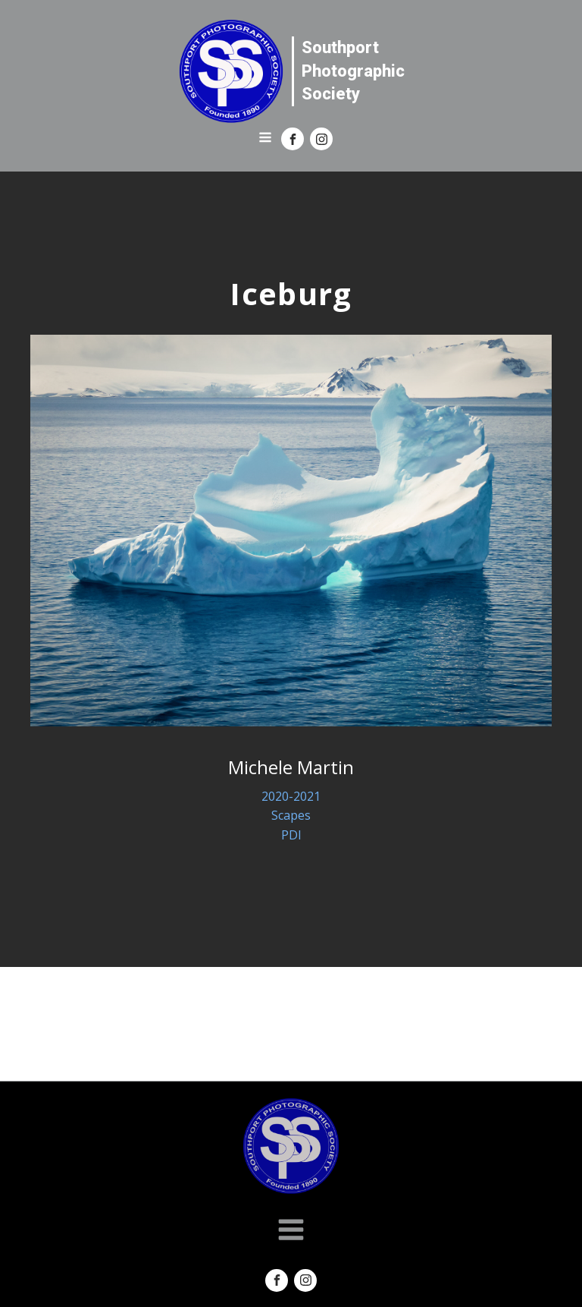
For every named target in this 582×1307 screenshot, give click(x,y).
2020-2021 (291, 796)
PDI (291, 835)
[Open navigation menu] (265, 138)
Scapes (291, 815)
